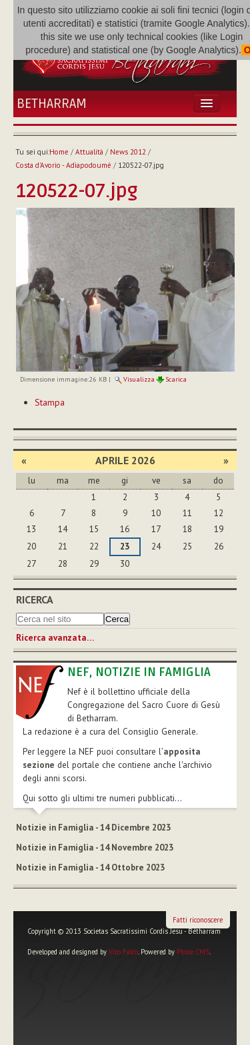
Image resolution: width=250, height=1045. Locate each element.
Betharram (52, 104)
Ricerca (34, 599)
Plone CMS (193, 951)
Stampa (50, 402)
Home (59, 152)
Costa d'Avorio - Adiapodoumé (63, 165)
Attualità (89, 152)
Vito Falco (123, 951)
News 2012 (128, 152)
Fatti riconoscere (198, 919)
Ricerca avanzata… (55, 637)
